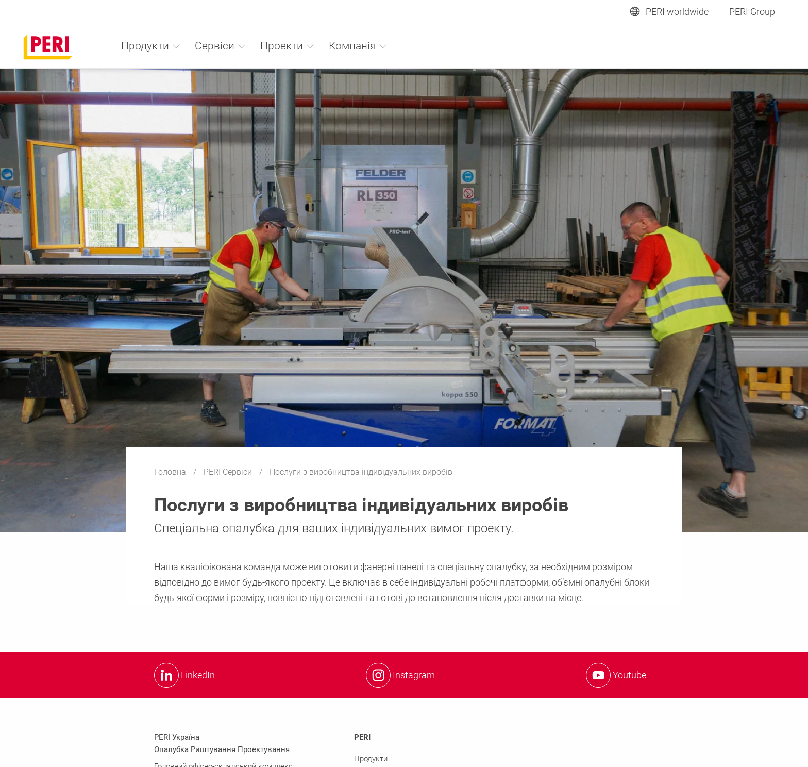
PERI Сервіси (229, 472)
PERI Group (752, 11)
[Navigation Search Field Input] (723, 45)
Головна (171, 472)
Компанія (358, 46)
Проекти (287, 46)
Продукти (151, 46)
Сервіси (220, 46)
